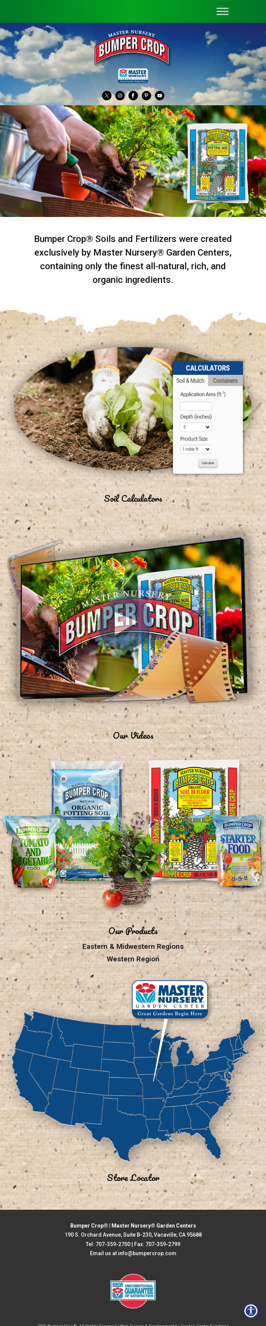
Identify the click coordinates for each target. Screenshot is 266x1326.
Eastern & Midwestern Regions (133, 946)
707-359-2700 (113, 1244)
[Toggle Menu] (223, 11)
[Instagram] (120, 95)
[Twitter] (106, 95)
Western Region (133, 959)
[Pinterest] (146, 95)
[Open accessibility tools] (250, 1310)
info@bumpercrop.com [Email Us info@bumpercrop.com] (147, 1253)
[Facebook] (133, 95)
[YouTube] (159, 95)
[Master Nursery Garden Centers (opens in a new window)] (133, 75)
